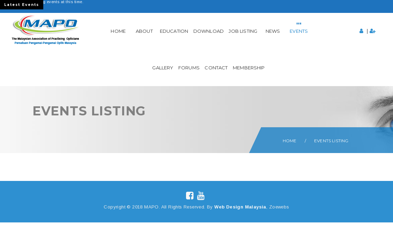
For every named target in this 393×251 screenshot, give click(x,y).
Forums (189, 67)
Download (208, 31)
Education (174, 31)
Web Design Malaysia (240, 207)
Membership (249, 67)
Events (299, 31)
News (273, 31)
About (144, 31)
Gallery (162, 67)
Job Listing (243, 31)
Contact (216, 67)
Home (118, 31)
